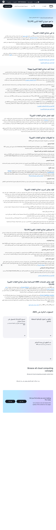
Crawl (10, 55)
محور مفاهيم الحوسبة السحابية (46, 17)
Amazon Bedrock (25, 287)
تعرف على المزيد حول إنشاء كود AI (36, 175)
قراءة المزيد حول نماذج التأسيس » (47, 109)
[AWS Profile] (3, 2)
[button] (7, 6)
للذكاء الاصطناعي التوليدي (30, 80)
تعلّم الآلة (46, 120)
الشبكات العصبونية (33, 37)
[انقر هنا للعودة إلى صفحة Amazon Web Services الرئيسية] (51, 7)
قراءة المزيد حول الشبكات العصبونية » (46, 59)
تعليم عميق (25, 36)
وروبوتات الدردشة (41, 265)
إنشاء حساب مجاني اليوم (34, 305)
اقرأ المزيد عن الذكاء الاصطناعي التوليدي (46, 106)
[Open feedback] (1, 265)
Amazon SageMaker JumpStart (47, 295)
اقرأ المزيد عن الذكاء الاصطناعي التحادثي (46, 275)
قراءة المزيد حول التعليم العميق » (47, 62)
